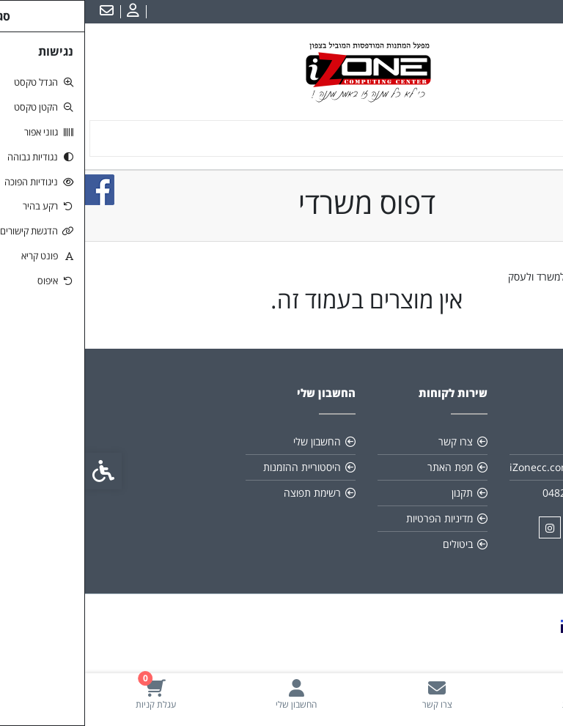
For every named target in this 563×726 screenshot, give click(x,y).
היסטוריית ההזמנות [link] (217, 467)
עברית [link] (540, 11)
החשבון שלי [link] (232, 441)
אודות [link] (509, 441)
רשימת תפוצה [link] (227, 493)
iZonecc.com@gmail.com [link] (479, 467)
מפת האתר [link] (365, 467)
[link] (492, 694)
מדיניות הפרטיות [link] (354, 518)
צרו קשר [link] (370, 441)
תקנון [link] (377, 493)
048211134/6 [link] (488, 493)
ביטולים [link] (373, 544)
